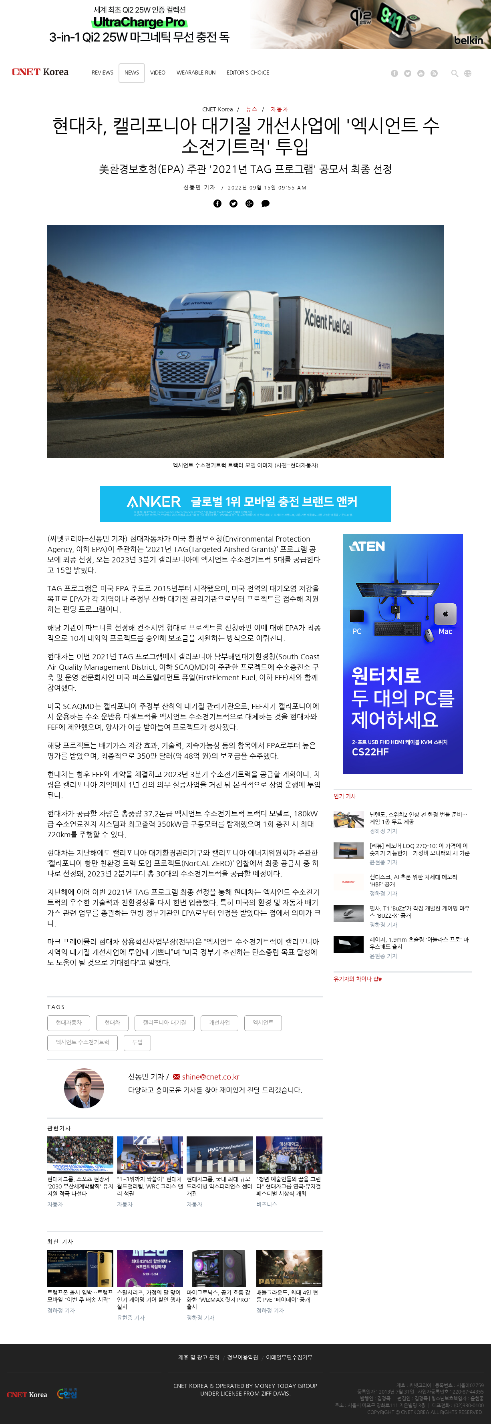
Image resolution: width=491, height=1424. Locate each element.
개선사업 (219, 1022)
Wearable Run (196, 72)
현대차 (112, 1022)
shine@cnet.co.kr (206, 1077)
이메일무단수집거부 (289, 1357)
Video (157, 72)
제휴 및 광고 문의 (198, 1357)
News (132, 72)
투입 (137, 1042)
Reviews (102, 72)
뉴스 (252, 109)
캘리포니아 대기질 (164, 1022)
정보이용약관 (242, 1357)
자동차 (280, 109)
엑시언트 (263, 1022)
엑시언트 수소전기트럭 (82, 1042)
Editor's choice (248, 72)
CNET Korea (217, 109)
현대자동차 (69, 1022)
